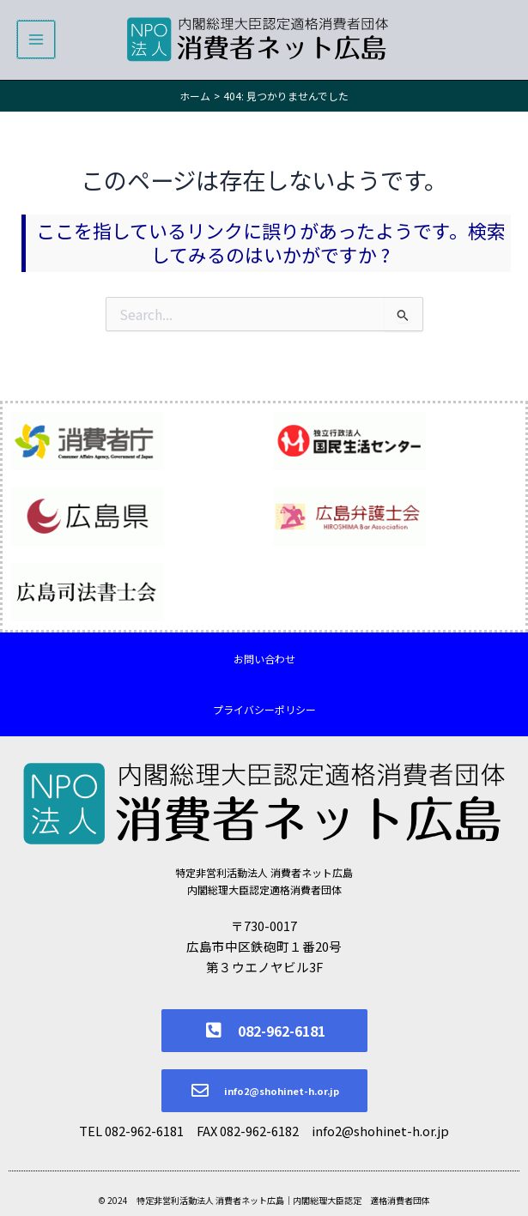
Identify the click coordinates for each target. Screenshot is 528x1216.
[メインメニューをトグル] (36, 40)
